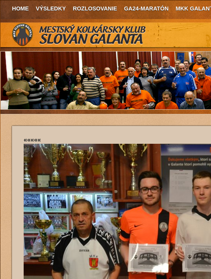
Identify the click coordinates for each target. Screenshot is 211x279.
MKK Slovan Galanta (79, 34)
